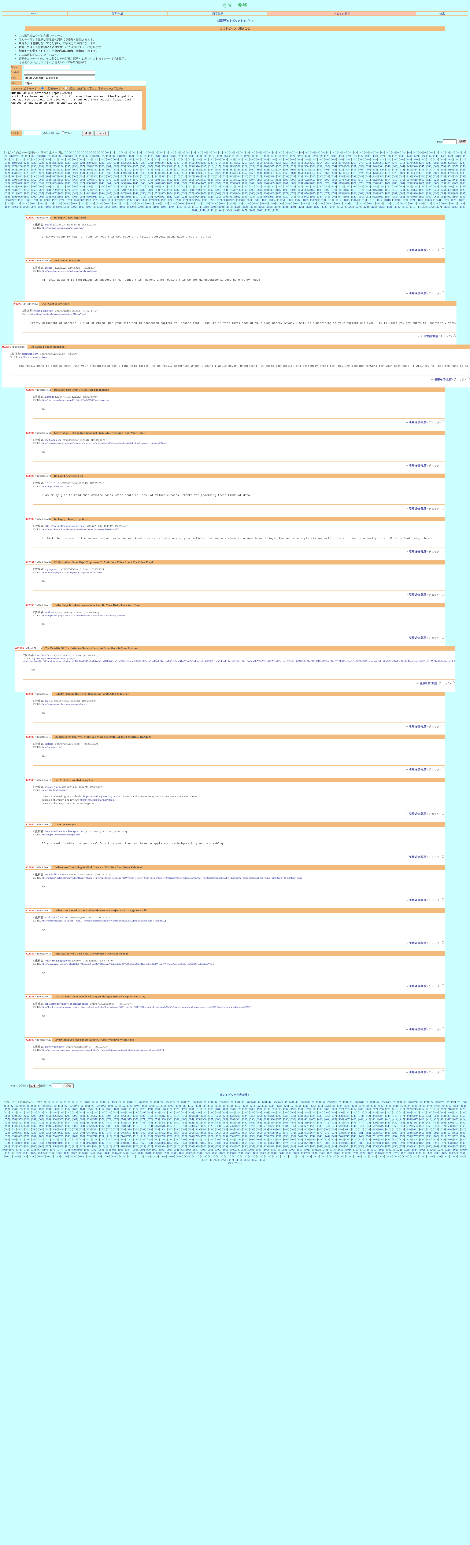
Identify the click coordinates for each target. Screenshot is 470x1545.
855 (177, 200)
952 (375, 204)
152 (20, 167)
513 (163, 183)
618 (415, 187)
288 (20, 173)
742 (334, 194)
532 (293, 183)
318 (225, 173)
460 (265, 180)
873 (300, 200)
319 (231, 173)
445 (163, 180)
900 (20, 204)
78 (11, 163)
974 (62, 207)
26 (193, 160)
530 (279, 183)
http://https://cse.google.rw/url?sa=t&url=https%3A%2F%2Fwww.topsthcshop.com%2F (83, 629)
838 (61, 200)
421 (463, 177)
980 (103, 207)
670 (306, 190)
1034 (58, 211)
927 (204, 204)
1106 (187, 214)
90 (76, 163)
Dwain (48, 275)
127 (313, 163)
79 (16, 163)
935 (259, 204)
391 (259, 177)
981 (110, 207)
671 (313, 190)
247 (204, 170)
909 (82, 204)
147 (450, 163)
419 (449, 177)
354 (7, 177)
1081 (444, 211)
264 (320, 170)
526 (252, 183)
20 (161, 160)
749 (381, 194)
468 (320, 180)
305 (136, 173)
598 (279, 187)
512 (157, 183)
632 (47, 190)
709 (109, 194)
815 (368, 197)
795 (232, 197)
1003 (264, 207)
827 (449, 197)
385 (218, 177)
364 (75, 177)
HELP (34, 13)
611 (368, 187)
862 (225, 200)
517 (191, 183)
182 (225, 167)
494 (34, 183)
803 (286, 197)
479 (395, 180)
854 (170, 200)
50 (323, 160)
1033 (50, 211)
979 (96, 207)
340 (375, 173)
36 (247, 160)
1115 (260, 214)
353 (463, 173)
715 (150, 194)
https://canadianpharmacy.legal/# (102, 812)
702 (61, 194)
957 (409, 204)
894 (443, 200)
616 (402, 187)
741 (327, 194)
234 (116, 170)
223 (41, 170)
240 (157, 170)
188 (266, 167)
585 (191, 187)
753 (409, 194)
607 (340, 187)
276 (402, 170)
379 (177, 177)
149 (463, 163)
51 (328, 160)
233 (109, 170)
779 (123, 197)
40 (269, 160)
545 (381, 183)
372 (129, 177)
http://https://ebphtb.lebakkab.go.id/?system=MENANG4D (58, 322)
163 (95, 167)
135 (368, 163)
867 (259, 200)
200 (347, 167)
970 (35, 207)
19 (155, 160)
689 (436, 190)
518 (197, 183)
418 (443, 177)
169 (136, 167)
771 (68, 197)
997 (219, 207)
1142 (202, 217)
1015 (363, 207)
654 (197, 190)
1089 (49, 214)
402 (334, 177)
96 (108, 163)
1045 (149, 211)
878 (334, 200)
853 (163, 200)
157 (54, 167)
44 (290, 160)
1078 (420, 211)
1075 (395, 211)
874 (306, 200)
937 (272, 204)
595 (259, 187)
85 (49, 163)
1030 (25, 211)
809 (327, 197)
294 (61, 173)
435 (95, 180)
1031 (34, 211)
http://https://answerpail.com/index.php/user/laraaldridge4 (69, 279)
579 (150, 187)
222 (34, 170)
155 (41, 167)
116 (239, 163)
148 (457, 163)
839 (68, 200)
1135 (422, 214)
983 (123, 207)
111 (206, 163)
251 (231, 170)
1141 (194, 217)
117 (246, 163)
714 (143, 194)
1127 (357, 214)
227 (68, 170)
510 (143, 183)
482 (415, 180)
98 (119, 163)
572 (102, 187)
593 (245, 187)
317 (218, 173)
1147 (243, 217)
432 (75, 180)
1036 (75, 211)
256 (265, 170)
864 (238, 200)
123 (286, 163)
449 (191, 180)
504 (102, 183)
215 (449, 167)
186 (252, 167)
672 (320, 190)
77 (5, 163)
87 (60, 163)
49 (317, 160)
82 (33, 163)
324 (265, 173)
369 (109, 177)
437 (109, 180)
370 (116, 177)
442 (143, 180)
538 (334, 183)
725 (218, 194)
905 (54, 204)
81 (27, 163)
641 (109, 190)
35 (242, 160)
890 (415, 200)
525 (245, 183)
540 (347, 183)
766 (34, 197)
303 (123, 173)
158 (61, 167)
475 (368, 180)
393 (272, 177)
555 (449, 183)
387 (232, 177)
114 (225, 163)
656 (211, 190)
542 (361, 183)
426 (34, 180)
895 (449, 200)
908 (75, 204)
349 (436, 173)
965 (463, 204)
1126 (349, 214)
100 (131, 163)
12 (117, 160)
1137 (438, 214)
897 (463, 200)
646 (143, 190)
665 (272, 190)
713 (136, 194)
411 (395, 177)
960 (429, 204)
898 (7, 204)
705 (82, 194)
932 (238, 204)
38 (258, 160)
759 (449, 194)
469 (327, 180)
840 (75, 200)
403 (340, 177)
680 (375, 190)
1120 (300, 214)
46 (301, 160)
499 (68, 183)
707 (95, 194)
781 (136, 197)
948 (347, 204)
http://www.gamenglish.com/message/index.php (64, 718)
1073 (379, 211)
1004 (273, 207)
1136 (430, 214)
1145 (227, 217)
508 (129, 183)
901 (27, 204)
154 (34, 167)
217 (463, 167)
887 (395, 200)
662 (252, 190)
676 (347, 190)
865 (245, 200)
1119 (292, 214)
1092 (73, 214)
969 (28, 207)
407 (368, 177)
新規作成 (117, 13)
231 (95, 170)
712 (129, 194)
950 (361, 204)
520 (211, 183)
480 (402, 180)
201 (354, 167)
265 (327, 170)
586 (198, 187)
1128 (365, 214)
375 (150, 177)
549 (409, 183)
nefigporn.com (30, 363)
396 (293, 177)
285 (463, 170)
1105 (179, 214)
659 (231, 190)
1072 (371, 211)
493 (27, 183)
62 (387, 160)
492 (20, 183)
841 (82, 200)
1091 (65, 214)
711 (123, 194)
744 (347, 194)
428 (47, 180)
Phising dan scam (43, 319)
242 (170, 170)
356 (20, 177)
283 (449, 170)
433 (82, 180)
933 (245, 204)
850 (143, 200)
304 (129, 173)
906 (61, 204)
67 (415, 160)
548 (402, 183)
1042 (124, 211)
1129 (373, 214)
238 (143, 170)
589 (218, 187)
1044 (140, 211)
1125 (341, 214)
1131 (389, 214)
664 (265, 190)
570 (88, 187)
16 (139, 160)
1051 (198, 211)
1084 (7, 214)
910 (88, 204)
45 (296, 160)
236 (129, 170)
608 (347, 187)
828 (456, 197)
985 (137, 207)
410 (388, 177)
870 (279, 200)
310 (170, 173)
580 (157, 187)
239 (150, 170)
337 (354, 173)
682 (388, 190)
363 (68, 177)
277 (409, 170)
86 (54, 163)
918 (143, 204)
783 (150, 197)
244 (184, 170)
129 (327, 163)
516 (184, 183)
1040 (108, 211)
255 (259, 170)
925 (191, 204)
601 (300, 187)
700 (48, 194)
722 (197, 194)
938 (279, 204)
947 (340, 204)
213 (436, 167)
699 (41, 194)
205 (381, 167)
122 (279, 163)
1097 (114, 214)
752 (402, 194)
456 (238, 180)
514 (170, 183)
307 (150, 173)
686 (415, 190)
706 (88, 194)
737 (299, 194)
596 (266, 187)
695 (14, 194)
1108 (204, 214)
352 (456, 173)
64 (398, 160)
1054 (223, 211)
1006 (289, 207)
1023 (429, 207)
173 (163, 167)
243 (177, 170)
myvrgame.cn (52, 581)
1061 (280, 211)
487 (449, 180)
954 (388, 204)
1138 (446, 214)
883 (368, 200)
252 (238, 170)
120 (266, 163)
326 (279, 173)
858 (197, 200)
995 (205, 207)
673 (327, 190)
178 (198, 167)
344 (402, 173)
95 (103, 163)
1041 (116, 211)
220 (20, 170)
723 (204, 194)
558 (7, 187)
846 (116, 200)
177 (191, 167)
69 (425, 160)
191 (286, 167)
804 (293, 197)
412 (402, 177)
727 (231, 194)
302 (116, 173)
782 (143, 197)
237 (136, 170)
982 (116, 207)
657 (218, 190)
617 (409, 187)
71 (436, 160)
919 (150, 204)
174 (170, 167)
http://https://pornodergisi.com (33, 366)
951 (368, 204)
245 (191, 170)
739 (313, 194)
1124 (332, 214)
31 (220, 160)
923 (177, 204)
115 (232, 163)
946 (334, 204)
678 (361, 190)
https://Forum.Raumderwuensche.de (65, 538)
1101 (147, 214)
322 (252, 173)
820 (402, 197)
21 (166, 160)
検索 (442, 13)
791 (204, 197)
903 (41, 204)
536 (320, 183)
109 (192, 163)
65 (404, 160)
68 (420, 160)
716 (157, 194)
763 (14, 197)
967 (14, 207)
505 (109, 183)
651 (177, 190)
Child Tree (234, 1182)
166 (116, 167)
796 (238, 197)
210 (416, 167)
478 (388, 180)
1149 (259, 217)
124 (293, 163)
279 (422, 170)
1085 (16, 214)
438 (116, 180)
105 (165, 163)
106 (172, 163)
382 (198, 177)
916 (129, 204)
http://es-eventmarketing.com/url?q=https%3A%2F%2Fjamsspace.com (75, 410)
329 (299, 173)
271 (368, 170)
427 (41, 180)
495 (41, 183)
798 (252, 197)
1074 (387, 211)
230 (88, 170)
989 (164, 207)
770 (61, 197)
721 (191, 194)
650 (170, 190)
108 (185, 163)
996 (212, 207)
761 (463, 194)
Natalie (49, 759)
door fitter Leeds (44, 669)
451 (204, 180)
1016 (371, 207)
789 (191, 197)
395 (286, 177)
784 (157, 197)
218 (7, 170)
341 (381, 173)
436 (102, 180)
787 (177, 197)
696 (20, 194)
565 (54, 187)
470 (334, 180)
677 (354, 190)
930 (225, 204)
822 (415, 197)
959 (422, 204)
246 (197, 170)
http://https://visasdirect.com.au (57, 497)
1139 (454, 214)
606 (334, 187)
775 (95, 197)
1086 (24, 214)
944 (320, 204)
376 (157, 177)
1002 (256, 207)
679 (368, 190)
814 (361, 197)
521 (218, 183)
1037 (83, 211)
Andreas (49, 625)
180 (211, 167)
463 (286, 180)
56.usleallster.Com (55, 891)
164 (102, 167)
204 (375, 167)
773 (82, 197)
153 (27, 167)
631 (41, 190)
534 (306, 183)
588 (211, 187)
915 (123, 204)
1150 (267, 217)
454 (225, 180)
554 (443, 183)
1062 (288, 211)
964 (456, 204)
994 (198, 207)
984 (130, 207)
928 (211, 204)
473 (354, 180)
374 (143, 177)
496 (48, 183)
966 (7, 207)
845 (109, 200)
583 (177, 187)
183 (232, 167)
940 (293, 204)
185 (245, 167)
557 (463, 183)
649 (163, 190)
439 (123, 180)
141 (409, 163)
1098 (123, 214)
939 (286, 204)
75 (458, 160)
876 (320, 200)
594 (252, 187)
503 (95, 183)
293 (54, 173)
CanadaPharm (53, 802)
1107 (196, 214)
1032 (42, 211)
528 (265, 183)
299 (95, 173)
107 (178, 163)
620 (429, 187)
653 (191, 190)
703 (68, 194)
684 (402, 190)
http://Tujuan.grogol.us (58, 978)
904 (48, 204)
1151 (275, 217)
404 (347, 177)
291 (41, 173)
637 (82, 190)
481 (409, 180)
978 (89, 207)
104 (158, 163)
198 (334, 167)
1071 (362, 211)
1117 (276, 214)
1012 (338, 207)
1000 (240, 207)
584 (184, 187)
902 (34, 204)
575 (123, 187)
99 (124, 163)
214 (443, 167)
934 (252, 204)
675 (340, 190)
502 (88, 183)
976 (76, 207)
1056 (239, 211)
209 (409, 167)
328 (293, 173)
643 (123, 190)
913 (109, 204)
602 (306, 187)
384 (211, 177)
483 (422, 180)
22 (171, 160)
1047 (165, 211)
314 (197, 173)
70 (431, 160)
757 (436, 194)
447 (177, 180)
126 (307, 163)
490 (7, 183)
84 (43, 163)
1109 (212, 214)
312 (184, 173)
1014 (355, 207)
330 (306, 173)
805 (300, 197)
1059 (264, 211)
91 (81, 163)
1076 (403, 211)
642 (116, 190)
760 (456, 194)
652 (184, 190)
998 (225, 207)
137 (382, 163)
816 (375, 197)
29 (209, 160)
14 (128, 160)
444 (157, 180)
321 (245, 173)
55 (350, 160)
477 (381, 180)
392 (266, 177)
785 (163, 197)
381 (191, 177)
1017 (379, 207)
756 (429, 194)
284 (456, 170)
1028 (9, 211)
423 (13, 180)
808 (320, 197)
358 (34, 177)
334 (334, 173)
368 (102, 177)
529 (272, 183)
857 (191, 200)
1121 (308, 214)
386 (225, 177)
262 (306, 170)
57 (360, 160)
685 (409, 190)
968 (21, 207)
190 (279, 167)
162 (88, 167)
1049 (181, 211)
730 (252, 194)
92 (86, 163)
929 (218, 204)
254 (252, 170)
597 (272, 187)
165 (109, 167)
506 (116, 183)
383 (204, 177)
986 (144, 207)
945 (327, 204)
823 (422, 197)
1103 (163, 214)
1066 (321, 211)
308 (157, 173)
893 (436, 200)
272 (375, 170)
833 (27, 200)
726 (225, 194)
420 (456, 177)
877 (327, 200)
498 (61, 183)
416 (429, 177)
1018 (388, 207)
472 (347, 180)
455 (231, 180)
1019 (396, 207)
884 (375, 200)
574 (116, 187)
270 (361, 170)
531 (286, 183)
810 (334, 197)
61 (382, 160)
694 (7, 194)
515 (177, 183)
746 (361, 194)
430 (61, 180)
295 (68, 173)
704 (75, 194)
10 (107, 160)
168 (129, 167)
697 (27, 194)
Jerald (48, 232)
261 (300, 170)
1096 (106, 214)
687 (422, 190)
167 (123, 167)
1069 (346, 211)
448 (184, 180)
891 (422, 200)
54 (344, 160)
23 (177, 160)
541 (354, 183)
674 (334, 190)
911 (95, 204)
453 (218, 180)
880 (347, 200)
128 (320, 163)
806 (306, 197)
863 (231, 200)
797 (245, 197)
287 (14, 173)
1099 (131, 214)
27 (198, 160)
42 (279, 160)
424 (20, 180)
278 (415, 170)
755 (422, 194)
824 (429, 197)
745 (354, 194)
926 (197, 204)
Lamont (49, 406)
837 (54, 200)
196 (320, 167)
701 (54, 194)
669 (300, 190)
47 (307, 160)
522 (225, 183)
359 (41, 177)
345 (409, 173)
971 (42, 207)
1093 (81, 214)
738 (306, 194)
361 (54, 177)
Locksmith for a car (56, 934)
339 (368, 173)
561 (27, 187)
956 (402, 204)
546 (388, 183)
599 (286, 187)
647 (150, 190)
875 (313, 200)
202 (361, 167)
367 (95, 177)
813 (354, 197)
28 (204, 160)
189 (272, 167)
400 (320, 177)
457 (245, 180)
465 (300, 180)
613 (381, 187)
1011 (330, 207)
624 (456, 187)
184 (238, 167)
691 (449, 190)
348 (429, 173)
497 (54, 183)
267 (340, 170)
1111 (228, 214)
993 (191, 207)
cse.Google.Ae (53, 450)
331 (313, 173)
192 (293, 167)
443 (150, 180)
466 (306, 180)
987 (150, 207)
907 (68, 204)
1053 (214, 211)
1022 (420, 207)
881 (354, 200)
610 (361, 187)
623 (449, 187)
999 (232, 207)
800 (266, 197)
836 (47, 200)
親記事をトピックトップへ (235, 20)
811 (340, 197)
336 (347, 173)
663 (259, 190)
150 (7, 167)
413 (409, 177)
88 (65, 163)
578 (143, 187)
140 (402, 163)
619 (422, 187)
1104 (171, 214)
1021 (412, 207)
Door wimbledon (54, 1065)
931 (231, 204)
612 (375, 187)
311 (177, 173)
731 (259, 194)
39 (263, 160)
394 (279, 177)
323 (259, 173)
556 (456, 183)
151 (14, 167)
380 (184, 177)
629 (27, 190)
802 (279, 197)
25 (188, 160)
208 (402, 167)
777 (109, 197)
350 (443, 173)
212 (429, 167)
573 (109, 187)
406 (361, 177)
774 (88, 197)
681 (381, 190)
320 (238, 173)
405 (354, 177)
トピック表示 (342, 13)
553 (436, 183)
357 (27, 177)
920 (157, 204)
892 (429, 200)
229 (82, 170)
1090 (57, 214)
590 (225, 187)
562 (34, 187)
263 (313, 170)
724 (211, 194)
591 (232, 187)
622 (443, 187)
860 (211, 200)
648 (157, 190)
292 (48, 173)
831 (13, 200)
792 (211, 197)
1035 (66, 211)
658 (225, 190)
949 (354, 204)
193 (300, 167)
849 (136, 200)
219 (13, 170)
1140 (462, 214)
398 (306, 177)
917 (136, 204)
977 (82, 207)
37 (253, 160)
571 (95, 187)
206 (388, 167)
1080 (436, 211)
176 (184, 167)
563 (41, 187)
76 (463, 160)
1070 (354, 211)
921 (163, 204)
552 (429, 183)
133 (354, 163)
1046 (157, 211)
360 (48, 177)
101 (138, 163)
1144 (219, 217)
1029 (17, 211)
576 (129, 187)
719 (177, 194)
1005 (281, 207)
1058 (255, 211)
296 (75, 173)
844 (102, 200)
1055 (231, 211)
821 (409, 197)
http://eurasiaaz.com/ (52, 762)
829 (463, 197)
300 (102, 173)
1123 (324, 214)
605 (327, 187)
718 (170, 194)
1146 (235, 217)
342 (388, 173)
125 (300, 163)
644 (129, 190)
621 (436, 187)
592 (238, 187)
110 (199, 163)
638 (88, 190)
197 (327, 167)
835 (41, 200)
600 (293, 187)
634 (61, 190)
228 (75, 170)
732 (265, 194)
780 (129, 197)
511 (150, 183)
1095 (98, 214)
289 (27, 173)
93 (92, 163)
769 (54, 197)
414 (415, 177)
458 (252, 180)
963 (449, 204)
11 (112, 160)
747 (368, 194)
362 (61, 177)
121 (273, 163)
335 (340, 173)
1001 (248, 207)
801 (272, 197)
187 (259, 167)
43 (285, 160)
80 (22, 163)
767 (41, 197)
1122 (316, 214)
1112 (236, 214)
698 (34, 194)
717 (163, 194)
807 (313, 197)
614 (388, 187)
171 (150, 167)
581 (163, 187)
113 (219, 163)
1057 (247, 211)
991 (178, 207)
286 (7, 173)
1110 (220, 214)
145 (436, 163)
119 (259, 163)
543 (368, 183)
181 (218, 167)
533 (299, 183)
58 (366, 160)
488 (456, 180)
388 (238, 177)
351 (449, 173)
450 (197, 180)
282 (443, 170)
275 (395, 170)
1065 (313, 211)
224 (47, 170)
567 (68, 187)
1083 (461, 211)
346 (415, 173)
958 (415, 204)
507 (123, 183)
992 (185, 207)
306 (143, 173)
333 (327, 173)
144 (429, 163)
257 (272, 170)
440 (129, 180)
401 (327, 177)
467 (313, 180)
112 (212, 163)
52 (334, 160)
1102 (155, 214)
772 (75, 197)
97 (113, 163)
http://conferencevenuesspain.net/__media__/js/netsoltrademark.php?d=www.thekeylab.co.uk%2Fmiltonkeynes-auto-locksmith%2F (104, 938)
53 (339, 160)
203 (368, 167)
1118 (284, 214)
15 (134, 160)
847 (123, 200)
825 (436, 197)
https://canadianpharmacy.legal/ (97, 815)
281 (436, 170)
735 (286, 194)
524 (238, 183)
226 (61, 170)
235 (123, 170)
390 (252, 177)
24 (182, 160)
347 (422, 173)
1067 (329, 211)
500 (75, 183)
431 (68, 180)
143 (423, 163)
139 (395, 163)
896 (456, 200)
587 (204, 187)
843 (95, 200)
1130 (381, 214)
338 (361, 173)
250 (225, 170)
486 (443, 180)
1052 (206, 211)
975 (69, 207)
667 (286, 190)
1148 (251, 217)
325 (272, 173)
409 (381, 177)
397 (300, 177)
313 (191, 173)
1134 (414, 214)
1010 (322, 207)
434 (88, 180)
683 (395, 190)
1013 (346, 207)
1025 (445, 207)
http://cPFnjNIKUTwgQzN (55, 806)
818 (388, 197)
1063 (297, 211)
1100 (139, 214)
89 (70, 163)
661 (245, 190)
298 (88, 173)
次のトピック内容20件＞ (235, 1114)
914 (116, 204)
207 (395, 167)
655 (204, 190)
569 (82, 187)
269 (354, 170)
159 (68, 167)
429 (54, 180)
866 (252, 200)
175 (177, 167)
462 (279, 180)
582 (170, 187)
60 (377, 160)
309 (163, 173)
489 (463, 180)
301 (109, 173)
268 (347, 170)
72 (442, 160)
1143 (210, 217)
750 (388, 194)
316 (211, 173)
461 (272, 180)
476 (375, 180)
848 (129, 200)
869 (272, 200)
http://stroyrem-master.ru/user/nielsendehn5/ (63, 235)
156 (48, 167)
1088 (40, 214)
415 (422, 177)
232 (102, 170)
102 (144, 163)
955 (395, 204)
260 (293, 170)
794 (225, 197)
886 (388, 200)
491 (14, 183)
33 (231, 160)
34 (236, 160)
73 (447, 160)
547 (395, 183)
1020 (404, 207)
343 (395, 173)
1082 (453, 211)
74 (452, 160)
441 (136, 180)
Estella (48, 715)
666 (279, 190)
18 (150, 160)
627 (13, 190)
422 (7, 180)
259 (286, 170)
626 (7, 190)
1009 (314, 207)
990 (171, 207)
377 (163, 177)
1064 (305, 211)
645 (136, 190)
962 (443, 204)
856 (184, 200)
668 (293, 190)
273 (381, 170)
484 (429, 180)
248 (211, 170)
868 (265, 200)
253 (245, 170)
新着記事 (217, 13)
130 (334, 163)
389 (245, 177)
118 (252, 163)
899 (14, 204)
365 (82, 177)
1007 (297, 207)
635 (68, 190)
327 (286, 173)
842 (88, 200)
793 (218, 197)
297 (82, 173)
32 (226, 160)
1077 (412, 211)
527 (259, 183)
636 (75, 190)
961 (436, 204)
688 (429, 190)
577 (136, 187)
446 (170, 180)
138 (388, 163)
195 (313, 167)
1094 (90, 214)
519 (204, 183)
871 (286, 200)
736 (293, 194)
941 (299, 204)
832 (20, 200)
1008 (305, 207)
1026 (453, 207)
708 (102, 194)
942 (306, 204)
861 (218, 200)
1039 (99, 211)
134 (361, 163)
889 (409, 200)
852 (157, 200)
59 (371, 160)
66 (409, 160)
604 (320, 187)
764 (20, 197)
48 (312, 160)
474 (361, 180)
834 (34, 200)
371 (123, 177)
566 (61, 187)
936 (265, 204)
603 (313, 187)
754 (415, 194)
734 (279, 194)
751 (395, 194)
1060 (272, 211)
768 (48, 197)
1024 (437, 207)
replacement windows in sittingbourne (66, 1022)
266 (334, 170)
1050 (190, 211)
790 (198, 197)
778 (116, 197)
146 (443, 163)
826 (443, 197)
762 (7, 197)
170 (143, 167)
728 (238, 194)
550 (415, 183)
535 (313, 183)
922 (170, 204)
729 (245, 194)
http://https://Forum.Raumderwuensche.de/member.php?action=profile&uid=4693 (80, 541)
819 (395, 197)
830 (7, 200)
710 (116, 194)
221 (27, 170)
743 (340, 194)
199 (340, 167)
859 (204, 200)
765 (27, 197)
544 (375, 183)
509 (136, 183)
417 (436, 177)
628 (20, 190)
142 (416, 163)
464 (293, 180)
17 (145, 160)
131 (341, 163)
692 (456, 190)
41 (274, 160)
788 (184, 197)
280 (429, 170)
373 (136, 177)
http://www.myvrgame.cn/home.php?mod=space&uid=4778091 (72, 585)
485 (436, 180)
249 (218, 170)
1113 (244, 214)
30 (215, 160)
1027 (462, 207)
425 (27, 180)
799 (259, 197)
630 (34, 190)
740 (320, 194)
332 (320, 173)
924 (184, 204)
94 (97, 163)
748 (375, 194)
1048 (173, 211)
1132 (397, 214)
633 (54, 190)
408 (375, 177)
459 (259, 180)
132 (347, 163)
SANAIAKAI (52, 494)
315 (204, 173)
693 (463, 190)
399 (313, 177)
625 (463, 187)
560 (20, 187)
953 (381, 204)
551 (422, 183)
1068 (338, 211)
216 (456, 167)
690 (443, 190)
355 (14, 177)
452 (211, 180)
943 (313, 204)
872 (293, 200)
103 (151, 163)
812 (347, 197)
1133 (405, 214)
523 (231, 183)
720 (184, 194)
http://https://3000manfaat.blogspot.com (61, 850)
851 (150, 200)
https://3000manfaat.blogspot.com (64, 847)
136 (375, 163)
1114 (252, 214)
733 (272, 194)
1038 (91, 211)
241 (163, 170)
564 (48, 187)
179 (204, 167)
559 (14, 187)
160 (75, 167)
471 (340, 180)
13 (123, 160)
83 (38, 163)
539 (340, 183)
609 (354, 187)
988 (157, 207)
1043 (132, 211)
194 (306, 167)
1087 (32, 214)
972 (48, 207)
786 (170, 197)
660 (238, 190)
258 (279, 170)
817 (381, 197)
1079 (428, 211)
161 (82, 167)
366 (88, 177)
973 (55, 207)
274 (388, 170)
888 (402, 200)
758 (443, 194)
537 (327, 183)
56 (355, 160)
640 (102, 190)
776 (102, 197)
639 (95, 190)
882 (361, 200)
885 (381, 200)
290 (34, 173)
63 (393, 160)
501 (82, 183)
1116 (268, 214)
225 (54, 170)
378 (170, 177)
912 (102, 204)
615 (395, 187)
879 (340, 200)
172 (157, 167)
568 (75, 187)
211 (422, 167)
